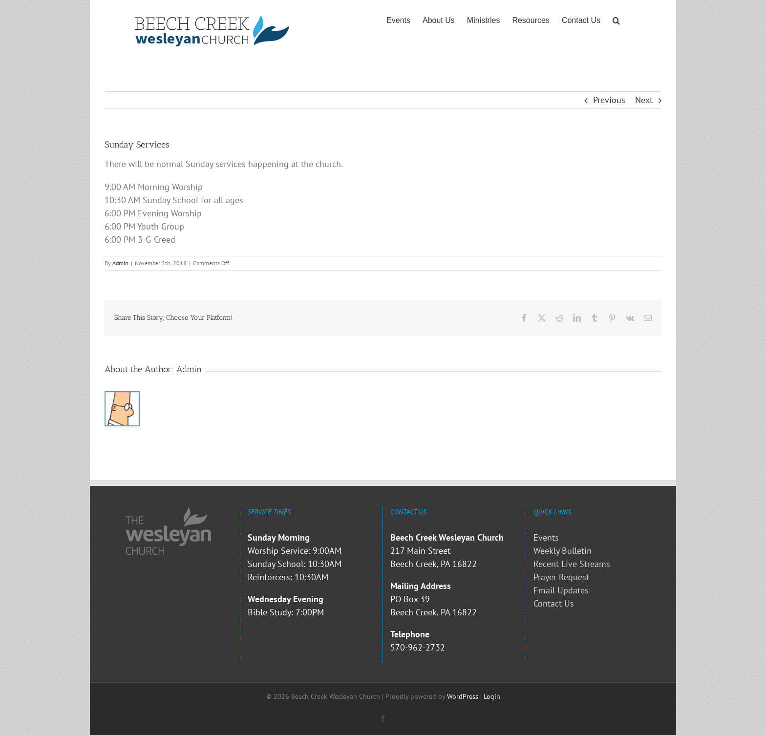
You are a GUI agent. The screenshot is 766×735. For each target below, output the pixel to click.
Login (492, 696)
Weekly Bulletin (562, 550)
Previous (609, 99)
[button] (616, 20)
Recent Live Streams (571, 563)
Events (546, 537)
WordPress (462, 696)
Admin (120, 263)
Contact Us (553, 603)
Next (644, 99)
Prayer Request (561, 577)
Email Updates (561, 590)
